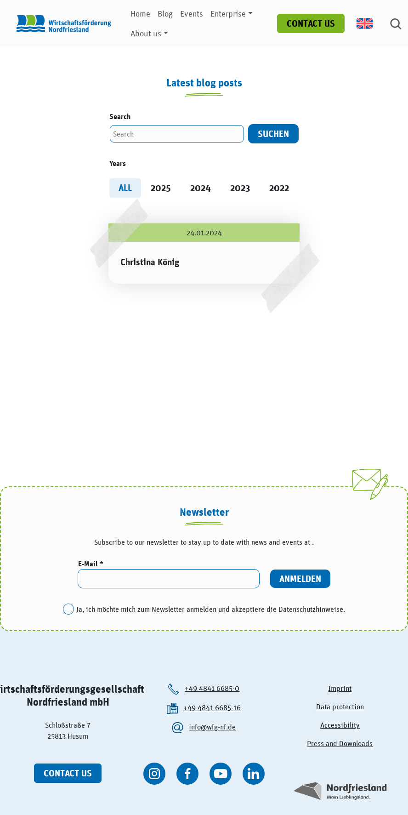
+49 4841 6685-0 (212, 688)
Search (119, 116)
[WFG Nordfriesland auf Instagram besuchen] (154, 774)
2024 (200, 187)
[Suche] (395, 23)
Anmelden (300, 578)
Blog (165, 13)
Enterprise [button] (228, 13)
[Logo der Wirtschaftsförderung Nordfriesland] (61, 23)
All (125, 187)
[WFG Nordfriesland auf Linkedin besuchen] (254, 774)
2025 (161, 187)
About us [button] (145, 33)
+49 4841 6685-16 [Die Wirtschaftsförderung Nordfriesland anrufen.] (212, 707)
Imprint (339, 688)
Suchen (273, 133)
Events (191, 13)
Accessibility (340, 725)
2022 (279, 187)
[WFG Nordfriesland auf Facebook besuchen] (187, 774)
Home (140, 13)
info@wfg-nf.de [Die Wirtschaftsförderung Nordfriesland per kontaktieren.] (212, 727)
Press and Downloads (340, 743)
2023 (240, 187)
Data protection (340, 706)
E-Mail (89, 563)
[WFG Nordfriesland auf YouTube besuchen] (221, 774)
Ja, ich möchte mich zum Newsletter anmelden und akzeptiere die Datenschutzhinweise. (210, 609)
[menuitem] (369, 23)
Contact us (311, 23)
